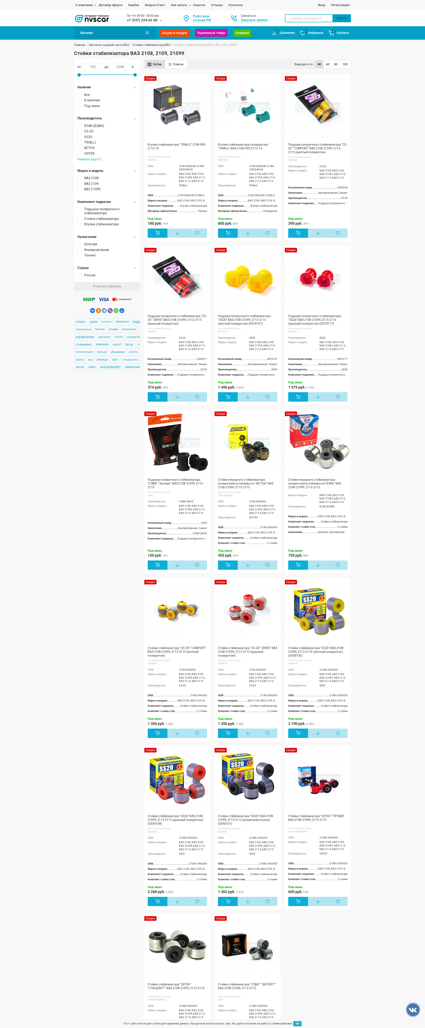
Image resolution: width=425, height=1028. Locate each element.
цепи (93, 322)
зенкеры (102, 344)
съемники (84, 344)
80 (336, 64)
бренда (102, 351)
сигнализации (84, 351)
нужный (106, 321)
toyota (118, 336)
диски (80, 367)
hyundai (100, 329)
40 (319, 64)
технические (83, 329)
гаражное (122, 321)
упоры (81, 322)
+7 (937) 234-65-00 (142, 20)
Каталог (114, 33)
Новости (199, 5)
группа (80, 359)
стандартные (130, 359)
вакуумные (129, 329)
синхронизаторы (137, 367)
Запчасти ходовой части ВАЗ (109, 45)
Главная (79, 45)
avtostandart (110, 367)
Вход (321, 5)
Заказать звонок (254, 20)
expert (117, 344)
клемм (113, 329)
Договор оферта (111, 5)
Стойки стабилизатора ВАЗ (151, 45)
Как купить (179, 5)
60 (328, 64)
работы (133, 351)
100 (345, 64)
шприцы (102, 359)
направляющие (136, 336)
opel (115, 359)
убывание (118, 352)
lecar (129, 344)
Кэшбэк (133, 5)
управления (85, 337)
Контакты (236, 5)
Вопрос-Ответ (155, 5)
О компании (84, 5)
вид (90, 359)
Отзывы (217, 5)
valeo (92, 367)
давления (104, 336)
